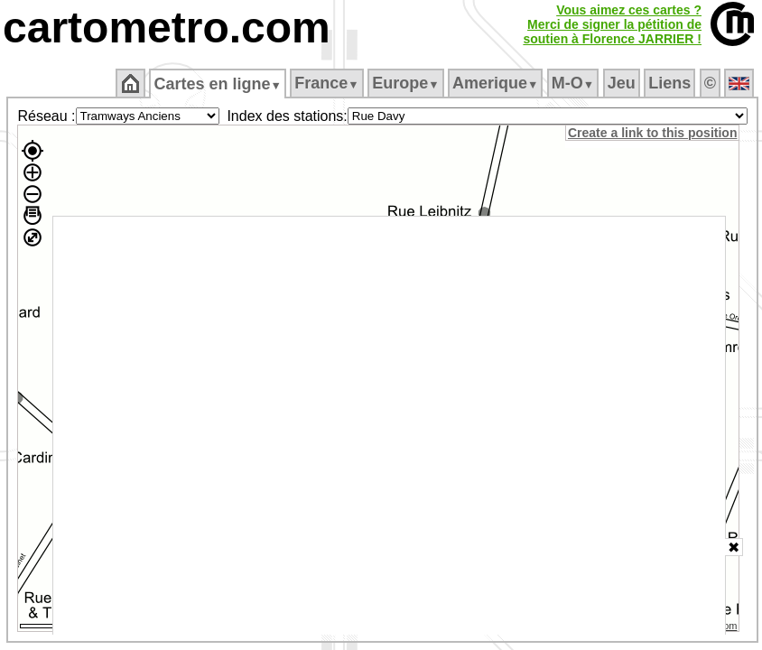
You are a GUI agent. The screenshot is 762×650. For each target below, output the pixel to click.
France (326, 83)
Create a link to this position (652, 132)
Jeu (622, 83)
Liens (669, 83)
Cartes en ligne (217, 84)
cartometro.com (166, 27)
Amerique (495, 83)
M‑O (573, 83)
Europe (405, 83)
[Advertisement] (389, 425)
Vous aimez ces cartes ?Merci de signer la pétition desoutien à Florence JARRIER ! (612, 24)
